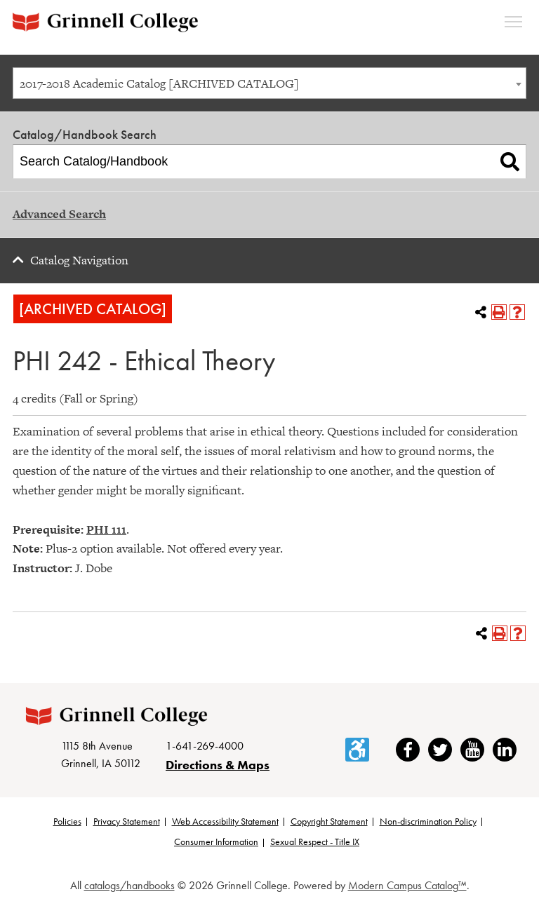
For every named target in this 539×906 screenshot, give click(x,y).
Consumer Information (216, 843)
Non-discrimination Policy (428, 822)
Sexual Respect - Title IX (314, 843)
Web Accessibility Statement (225, 822)
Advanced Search (59, 213)
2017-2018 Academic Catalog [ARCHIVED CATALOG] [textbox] (159, 83)
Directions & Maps (218, 765)
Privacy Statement (126, 822)
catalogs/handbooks (129, 886)
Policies (67, 822)
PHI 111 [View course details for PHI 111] (106, 529)
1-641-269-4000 (205, 746)
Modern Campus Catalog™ (407, 886)
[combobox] (269, 83)
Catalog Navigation (79, 260)
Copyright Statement (329, 822)
